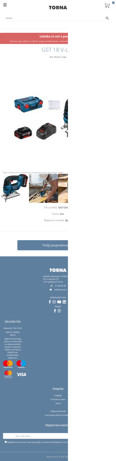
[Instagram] (54, 302)
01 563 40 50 (60, 285)
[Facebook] (50, 302)
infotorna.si (60, 289)
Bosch (68, 220)
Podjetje (58, 395)
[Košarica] (107, 5)
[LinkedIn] (65, 302)
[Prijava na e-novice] (110, 436)
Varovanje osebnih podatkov (58, 415)
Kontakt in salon (58, 399)
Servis (58, 403)
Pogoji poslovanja (58, 411)
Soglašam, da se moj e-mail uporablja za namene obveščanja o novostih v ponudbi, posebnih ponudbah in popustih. (59, 442)
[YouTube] (60, 302)
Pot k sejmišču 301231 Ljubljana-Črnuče (53, 280)
